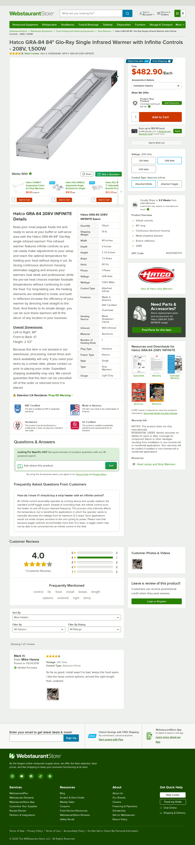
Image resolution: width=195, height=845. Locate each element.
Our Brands (119, 797)
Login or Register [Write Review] (156, 601)
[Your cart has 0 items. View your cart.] (180, 13)
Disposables (124, 24)
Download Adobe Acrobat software (160, 413)
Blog (62, 793)
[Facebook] (31, 776)
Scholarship (119, 810)
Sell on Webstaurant (124, 815)
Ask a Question (108, 174)
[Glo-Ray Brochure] (139, 394)
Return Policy (120, 819)
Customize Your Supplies (23, 806)
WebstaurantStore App (22, 802)
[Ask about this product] (66, 466)
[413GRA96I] (139, 367)
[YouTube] (22, 776)
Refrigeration (49, 24)
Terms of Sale (16, 831)
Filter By (17, 624)
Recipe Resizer (17, 810)
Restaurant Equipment (25, 24)
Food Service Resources (74, 810)
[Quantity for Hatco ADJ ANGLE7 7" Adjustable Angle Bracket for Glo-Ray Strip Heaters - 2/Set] (93, 200)
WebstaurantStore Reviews (75, 815)
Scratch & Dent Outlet (72, 797)
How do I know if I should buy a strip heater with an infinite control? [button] (60, 495)
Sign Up (71, 738)
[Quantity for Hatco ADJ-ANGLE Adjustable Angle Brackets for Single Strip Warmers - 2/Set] (54, 200)
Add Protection (172, 103)
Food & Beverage (89, 24)
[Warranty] (157, 367)
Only (134, 66)
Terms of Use (82, 474)
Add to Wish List (157, 143)
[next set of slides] (121, 191)
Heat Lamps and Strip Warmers (159, 464)
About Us (118, 793)
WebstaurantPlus (18, 793)
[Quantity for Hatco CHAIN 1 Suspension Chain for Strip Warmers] (14, 200)
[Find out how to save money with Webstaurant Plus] (52, 183)
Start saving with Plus (111, 739)
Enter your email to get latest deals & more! (40, 732)
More (180, 24)
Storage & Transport (161, 24)
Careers (117, 802)
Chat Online (168, 807)
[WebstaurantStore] (54, 756)
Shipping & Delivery (173, 813)
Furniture (140, 24)
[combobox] (91, 13)
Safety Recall (67, 819)
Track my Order (173, 801)
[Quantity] (136, 117)
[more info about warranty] (149, 106)
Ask (111, 465)
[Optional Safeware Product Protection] (175, 367)
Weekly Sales (67, 802)
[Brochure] (157, 394)
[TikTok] (40, 776)
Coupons (65, 806)
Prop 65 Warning (59, 395)
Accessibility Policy (74, 831)
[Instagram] (12, 776)
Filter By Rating (76, 624)
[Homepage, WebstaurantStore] (31, 13)
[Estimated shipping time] (148, 209)
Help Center (173, 794)
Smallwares (67, 24)
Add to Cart (24, 200)
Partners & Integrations (22, 815)
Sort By (16, 612)
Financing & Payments (125, 806)
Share (87, 174)
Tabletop (108, 24)
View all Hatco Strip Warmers (157, 288)
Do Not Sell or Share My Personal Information (113, 831)
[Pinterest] (50, 776)
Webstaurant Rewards (21, 797)
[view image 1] (137, 564)
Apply (178, 131)
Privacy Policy (100, 474)
